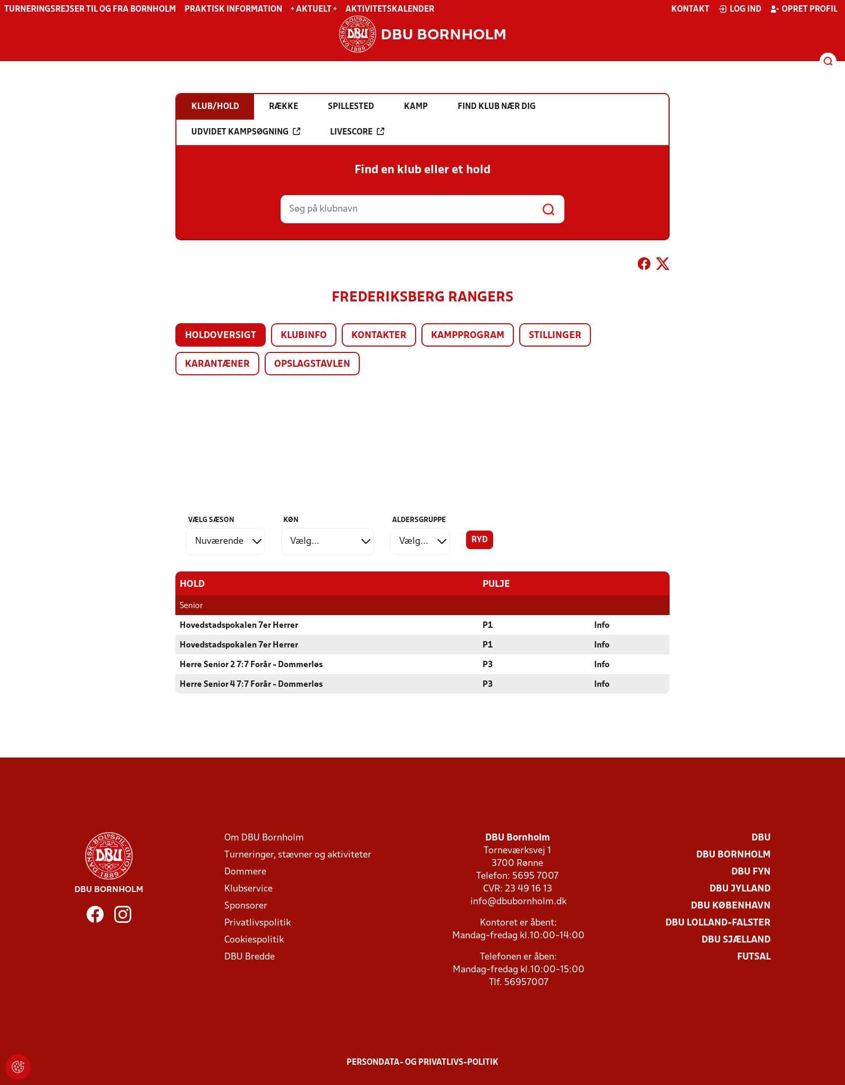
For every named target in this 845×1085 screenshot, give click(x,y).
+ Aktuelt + (314, 9)
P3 (488, 664)
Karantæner (217, 364)
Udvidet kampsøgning (245, 132)
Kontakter (379, 335)
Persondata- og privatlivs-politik (422, 1062)
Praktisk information (233, 9)
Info (602, 625)
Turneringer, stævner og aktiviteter (297, 854)
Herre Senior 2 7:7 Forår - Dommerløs (251, 664)
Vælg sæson (211, 520)
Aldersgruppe (419, 520)
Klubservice (248, 888)
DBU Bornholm (733, 854)
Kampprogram (467, 335)
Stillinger (555, 335)
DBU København (731, 905)
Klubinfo (304, 335)
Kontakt (690, 9)
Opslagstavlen (312, 364)
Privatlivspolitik (257, 922)
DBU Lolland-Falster (718, 922)
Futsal (754, 956)
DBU (761, 837)
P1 (488, 625)
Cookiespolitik (254, 939)
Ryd (479, 540)
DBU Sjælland (736, 939)
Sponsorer (245, 905)
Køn (291, 520)
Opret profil (804, 9)
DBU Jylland (740, 888)
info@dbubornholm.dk (518, 901)
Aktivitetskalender (389, 9)
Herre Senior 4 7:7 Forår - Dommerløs (251, 684)
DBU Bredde (249, 956)
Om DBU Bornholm (264, 837)
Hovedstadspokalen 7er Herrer (239, 625)
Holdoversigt (220, 335)
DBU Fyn (751, 871)
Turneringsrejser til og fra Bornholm (90, 9)
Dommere (245, 871)
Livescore (357, 132)
